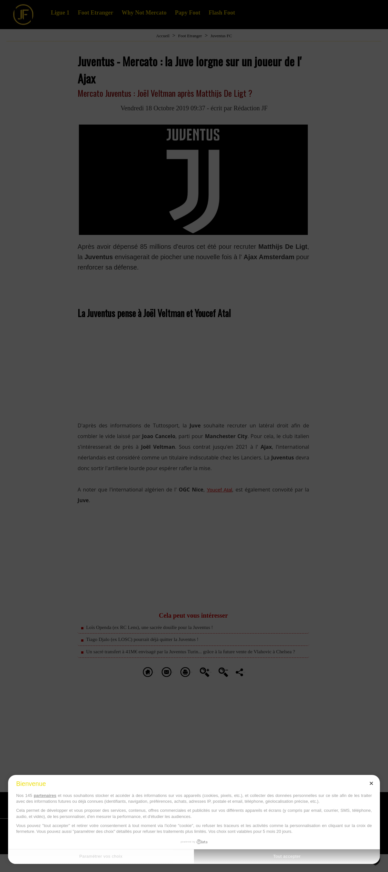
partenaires (45, 795)
